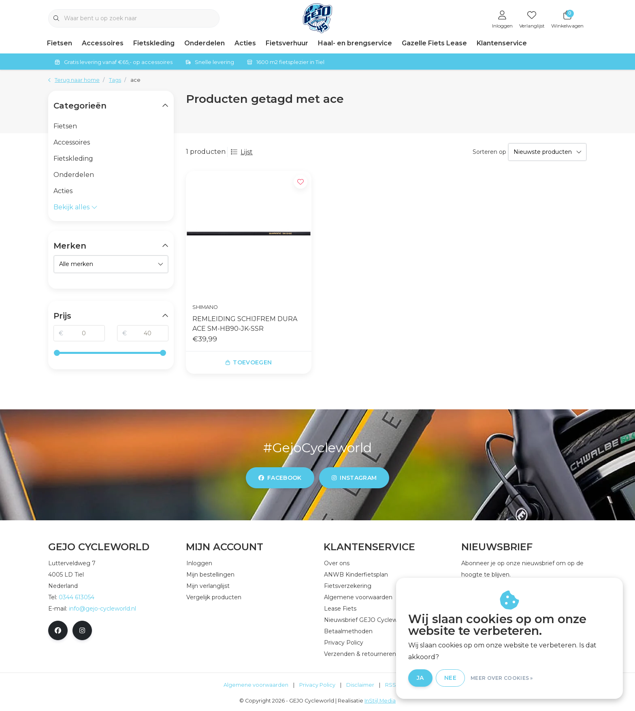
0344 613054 (76, 597)
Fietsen (59, 43)
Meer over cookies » (502, 678)
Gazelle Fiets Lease (434, 43)
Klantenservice (502, 43)
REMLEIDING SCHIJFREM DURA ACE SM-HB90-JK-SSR (244, 323)
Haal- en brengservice (355, 43)
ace (135, 80)
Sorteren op (489, 151)
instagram (354, 477)
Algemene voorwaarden (256, 685)
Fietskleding (154, 43)
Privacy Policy (317, 685)
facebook (280, 477)
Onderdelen (204, 43)
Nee (450, 677)
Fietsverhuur (287, 43)
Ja (420, 677)
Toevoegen (249, 362)
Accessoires (103, 43)
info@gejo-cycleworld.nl (102, 608)
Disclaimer (360, 685)
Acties (245, 43)
